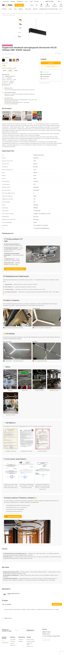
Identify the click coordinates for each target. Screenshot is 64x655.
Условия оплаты (30, 639)
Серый (10, 60)
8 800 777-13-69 (49, 1)
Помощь (29, 637)
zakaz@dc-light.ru (46, 633)
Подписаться (30, 630)
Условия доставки (31, 641)
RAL (17, 60)
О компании (13, 639)
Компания (12, 637)
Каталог (4, 640)
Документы (12, 645)
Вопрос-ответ (30, 646)
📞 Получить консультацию (13, 516)
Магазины (20, 641)
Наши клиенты (5, 642)
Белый (6, 60)
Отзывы (12, 643)
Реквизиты (20, 639)
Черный (3, 60)
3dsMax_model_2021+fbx (13, 593)
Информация (21, 637)
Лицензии (12, 641)
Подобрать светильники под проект (15, 269)
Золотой (13, 60)
